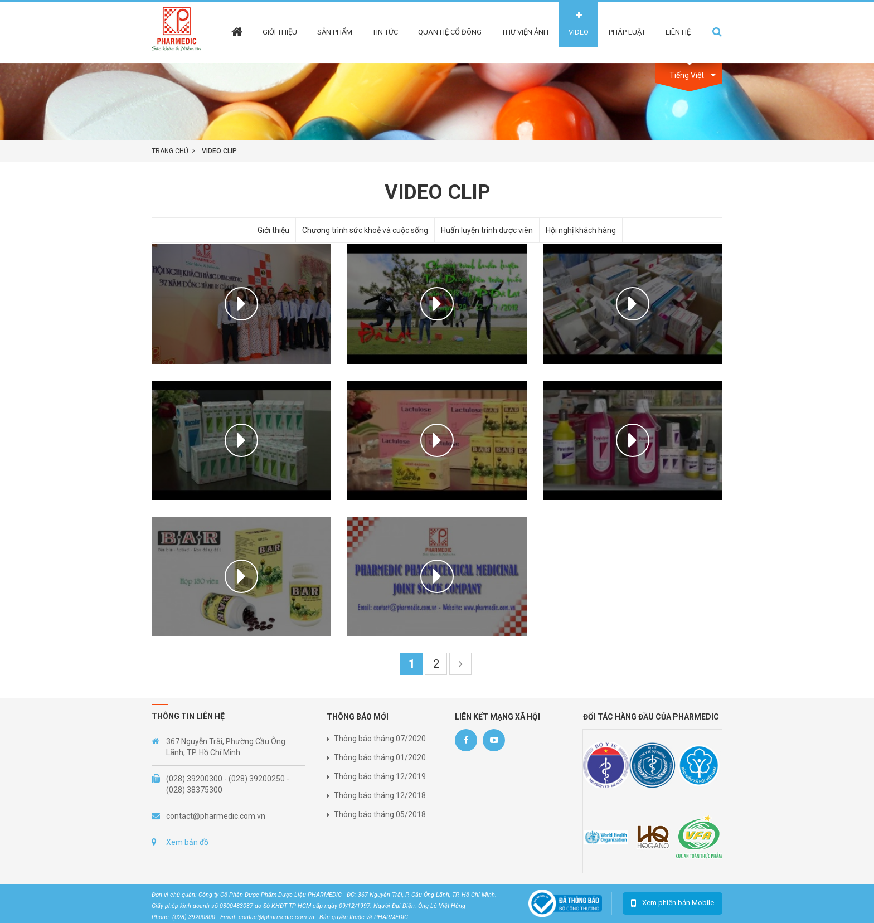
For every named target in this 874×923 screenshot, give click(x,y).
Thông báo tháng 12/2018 (380, 795)
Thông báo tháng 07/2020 (380, 738)
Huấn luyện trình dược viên (487, 230)
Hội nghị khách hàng (581, 230)
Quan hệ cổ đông (450, 32)
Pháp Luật (627, 32)
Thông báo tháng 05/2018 (380, 814)
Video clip (219, 151)
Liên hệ (678, 32)
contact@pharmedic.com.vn (215, 816)
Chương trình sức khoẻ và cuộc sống (365, 230)
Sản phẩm (334, 32)
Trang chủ (170, 151)
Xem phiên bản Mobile (678, 902)
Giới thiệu (280, 32)
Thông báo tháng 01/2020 (380, 757)
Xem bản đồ (187, 842)
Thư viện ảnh (525, 32)
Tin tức (385, 32)
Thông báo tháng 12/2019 (380, 776)
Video (579, 32)
